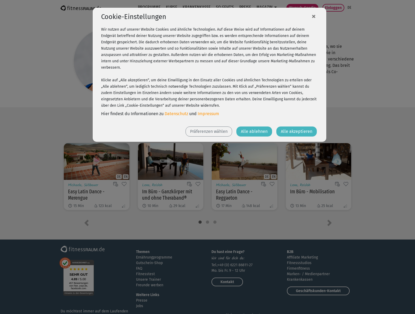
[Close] (313, 16)
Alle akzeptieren (296, 131)
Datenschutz (176, 113)
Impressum (208, 113)
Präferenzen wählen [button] (209, 131)
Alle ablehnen (254, 131)
